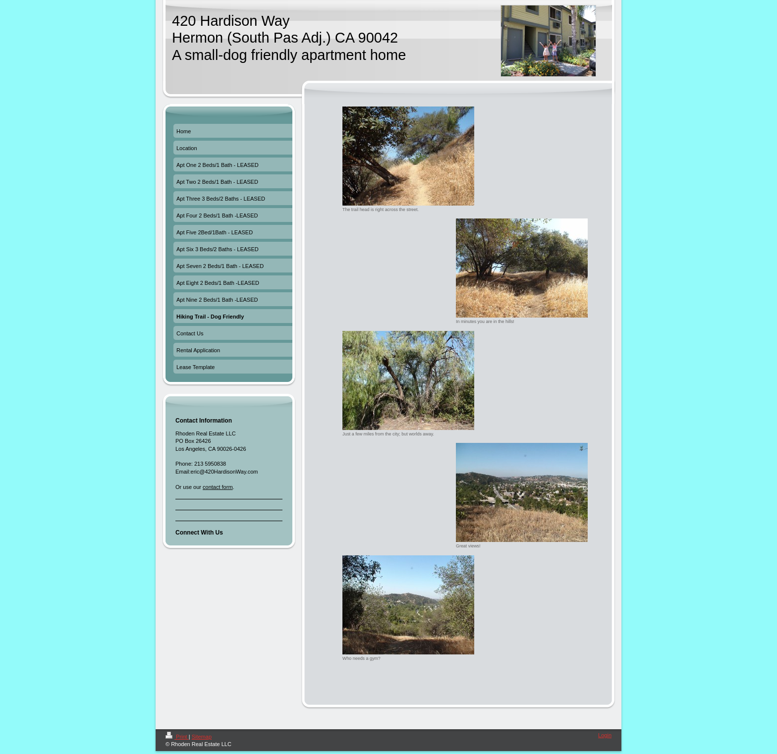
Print (177, 737)
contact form (218, 487)
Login (604, 735)
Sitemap (202, 737)
